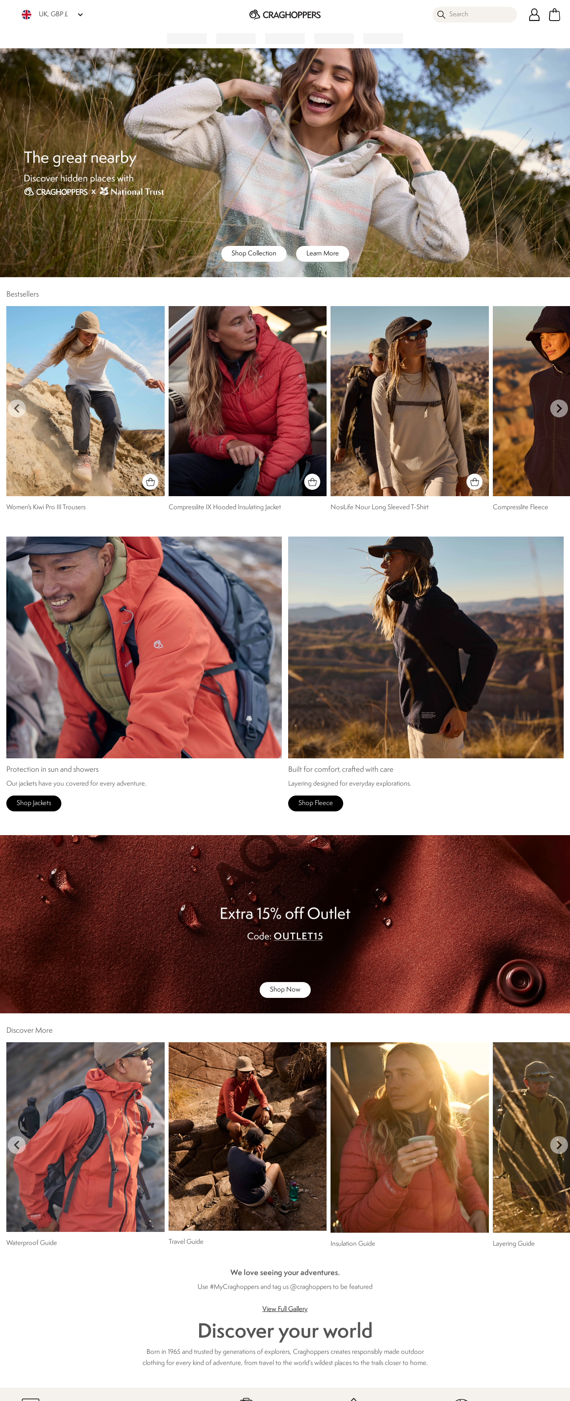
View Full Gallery (285, 1309)
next (559, 408)
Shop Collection (254, 253)
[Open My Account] (534, 14)
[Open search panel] (475, 15)
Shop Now (285, 989)
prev (17, 408)
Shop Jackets (34, 803)
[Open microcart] (554, 14)
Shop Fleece (315, 803)
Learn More (322, 253)
